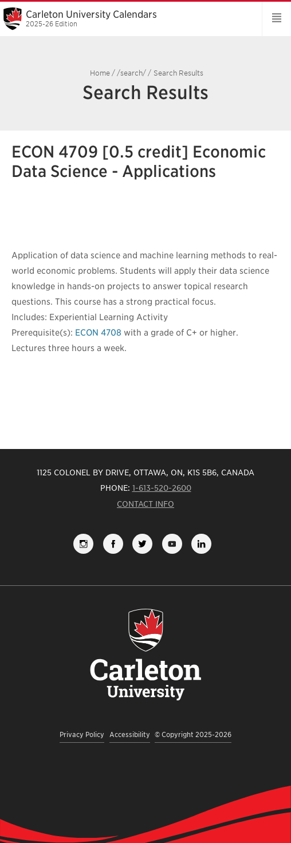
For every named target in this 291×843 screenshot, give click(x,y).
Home (100, 73)
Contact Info (145, 504)
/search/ (131, 73)
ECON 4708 (98, 333)
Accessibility (129, 734)
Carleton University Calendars (127, 18)
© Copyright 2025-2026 (193, 734)
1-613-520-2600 (161, 488)
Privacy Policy (82, 734)
